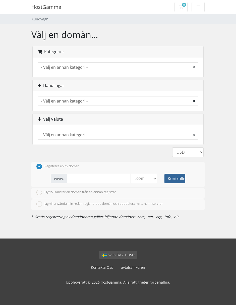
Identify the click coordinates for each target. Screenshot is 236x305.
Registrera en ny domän (57, 166)
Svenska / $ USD (118, 254)
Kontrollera (176, 178)
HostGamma (46, 7)
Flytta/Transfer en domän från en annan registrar (76, 192)
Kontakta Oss (102, 267)
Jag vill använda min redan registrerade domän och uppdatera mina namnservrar (99, 204)
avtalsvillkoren (133, 267)
